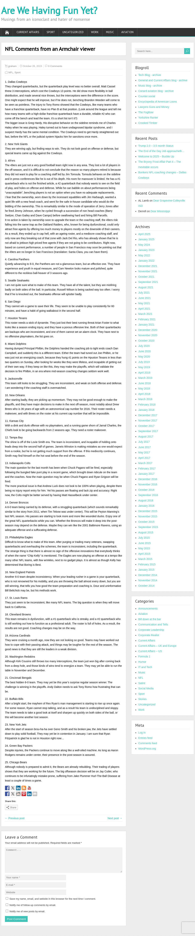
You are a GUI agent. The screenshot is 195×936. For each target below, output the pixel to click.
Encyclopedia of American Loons (157, 101)
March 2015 (145, 559)
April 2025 (144, 234)
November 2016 (147, 484)
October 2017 (146, 425)
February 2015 (147, 564)
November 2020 (147, 335)
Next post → (115, 818)
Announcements (147, 608)
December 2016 (147, 479)
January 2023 (146, 250)
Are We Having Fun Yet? (49, 10)
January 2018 (146, 409)
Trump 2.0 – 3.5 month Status (155, 145)
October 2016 (146, 489)
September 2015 (148, 527)
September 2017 (148, 431)
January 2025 (146, 239)
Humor (142, 661)
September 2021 (148, 282)
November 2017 (147, 420)
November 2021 (147, 271)
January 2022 (146, 260)
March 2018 (145, 399)
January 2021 (146, 324)
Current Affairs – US (150, 651)
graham (12, 66)
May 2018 (144, 388)
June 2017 (144, 447)
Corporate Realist (148, 635)
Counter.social (146, 96)
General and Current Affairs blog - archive (162, 80)
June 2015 (144, 543)
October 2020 (146, 340)
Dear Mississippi (160, 211)
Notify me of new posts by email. (27, 915)
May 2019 (144, 367)
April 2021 (144, 308)
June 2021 (144, 298)
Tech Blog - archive (149, 74)
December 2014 (147, 575)
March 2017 (145, 463)
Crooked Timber (147, 122)
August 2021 (145, 287)
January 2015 (146, 569)
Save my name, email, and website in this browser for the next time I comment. (53, 903)
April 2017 (144, 457)
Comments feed (147, 743)
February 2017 (147, 468)
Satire (141, 683)
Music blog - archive (150, 85)
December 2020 (147, 329)
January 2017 (146, 473)
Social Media (145, 688)
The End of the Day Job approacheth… (161, 151)
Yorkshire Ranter (148, 117)
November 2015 (147, 516)
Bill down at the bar (149, 619)
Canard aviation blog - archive (156, 90)
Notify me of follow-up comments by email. (33, 909)
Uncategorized (73, 32)
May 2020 (144, 356)
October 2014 (146, 585)
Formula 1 (144, 656)
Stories (142, 699)
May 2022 (144, 255)
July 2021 (144, 292)
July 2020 (144, 345)
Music (110, 32)
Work (95, 32)
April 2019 (144, 372)
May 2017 (144, 452)
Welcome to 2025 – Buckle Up (156, 156)
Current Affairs (28, 32)
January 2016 (146, 505)
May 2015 (144, 548)
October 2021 (146, 276)
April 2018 (144, 393)
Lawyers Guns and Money (153, 106)
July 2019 (144, 361)
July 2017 (144, 441)
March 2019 (145, 377)
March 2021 (145, 313)
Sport (51, 32)
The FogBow (145, 112)
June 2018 (144, 383)
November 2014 (147, 580)
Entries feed (145, 737)
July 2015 (144, 537)
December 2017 (147, 415)
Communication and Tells (153, 624)
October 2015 (146, 521)
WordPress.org (147, 748)
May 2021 (144, 303)
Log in (141, 732)
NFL (10, 72)
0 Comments (55, 66)
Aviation (127, 32)
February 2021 (147, 319)
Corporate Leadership (151, 629)
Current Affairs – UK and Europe (157, 645)
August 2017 (145, 436)
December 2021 (147, 266)
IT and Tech (145, 667)
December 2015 (147, 511)
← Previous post (15, 818)
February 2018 (147, 404)
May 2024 (144, 244)
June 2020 (144, 351)
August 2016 (145, 500)
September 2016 (148, 495)
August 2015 (145, 532)
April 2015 (144, 553)
